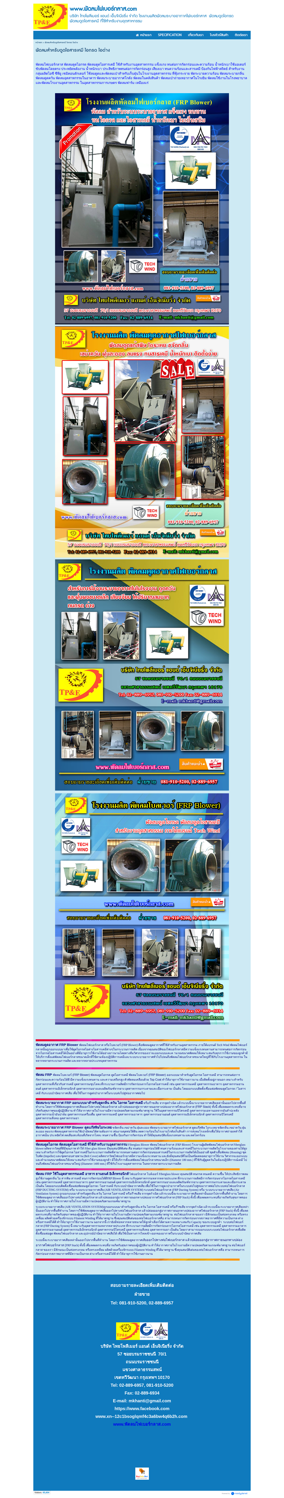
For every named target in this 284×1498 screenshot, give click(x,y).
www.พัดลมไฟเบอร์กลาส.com (142, 1424)
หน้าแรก (39, 42)
